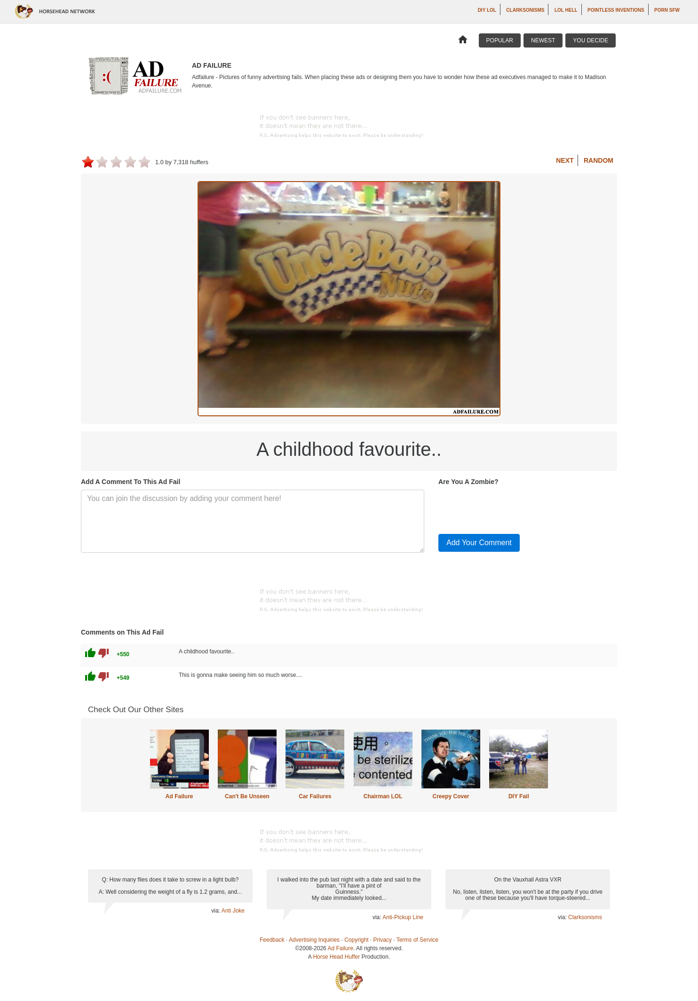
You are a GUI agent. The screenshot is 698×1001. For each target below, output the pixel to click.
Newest (543, 40)
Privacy (382, 940)
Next (564, 160)
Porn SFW (667, 10)
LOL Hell (566, 10)
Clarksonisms (525, 10)
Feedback (272, 940)
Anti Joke (233, 910)
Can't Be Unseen (247, 796)
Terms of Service (417, 940)
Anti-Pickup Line (402, 917)
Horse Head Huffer (336, 956)
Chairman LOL (383, 796)
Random (598, 160)
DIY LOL (487, 10)
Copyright (356, 940)
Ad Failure (179, 796)
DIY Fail (518, 796)
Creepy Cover (450, 796)
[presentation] (509, 508)
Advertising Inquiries (314, 940)
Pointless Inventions (615, 10)
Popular (499, 40)
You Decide (590, 40)
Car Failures (315, 796)
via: (216, 910)
